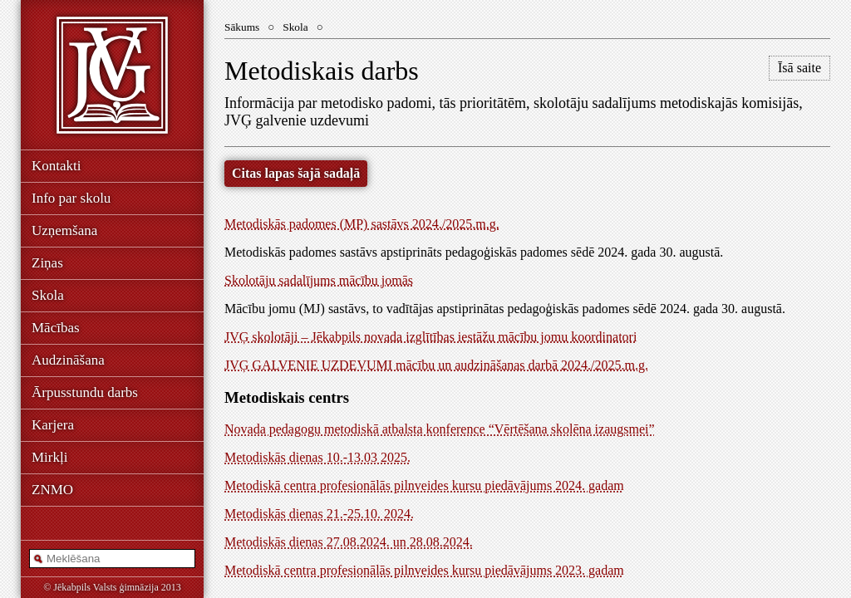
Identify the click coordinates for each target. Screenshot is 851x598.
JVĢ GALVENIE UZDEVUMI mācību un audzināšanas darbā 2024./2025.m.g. (436, 365)
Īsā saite (799, 68)
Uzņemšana (64, 230)
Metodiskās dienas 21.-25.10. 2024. (319, 514)
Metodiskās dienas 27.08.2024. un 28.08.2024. (348, 542)
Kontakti (56, 166)
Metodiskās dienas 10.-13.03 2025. (317, 457)
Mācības (56, 328)
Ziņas (47, 263)
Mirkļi (49, 457)
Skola (48, 295)
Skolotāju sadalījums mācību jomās (318, 280)
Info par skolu (71, 198)
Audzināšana (68, 360)
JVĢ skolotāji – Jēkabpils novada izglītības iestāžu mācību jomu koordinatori (430, 337)
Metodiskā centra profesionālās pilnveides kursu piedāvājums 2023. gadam (424, 570)
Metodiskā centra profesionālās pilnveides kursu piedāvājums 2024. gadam (424, 485)
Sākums (241, 27)
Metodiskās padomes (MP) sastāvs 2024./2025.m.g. (361, 224)
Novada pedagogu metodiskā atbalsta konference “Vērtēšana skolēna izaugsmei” (439, 429)
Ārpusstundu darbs (85, 392)
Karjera (53, 425)
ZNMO (52, 490)
